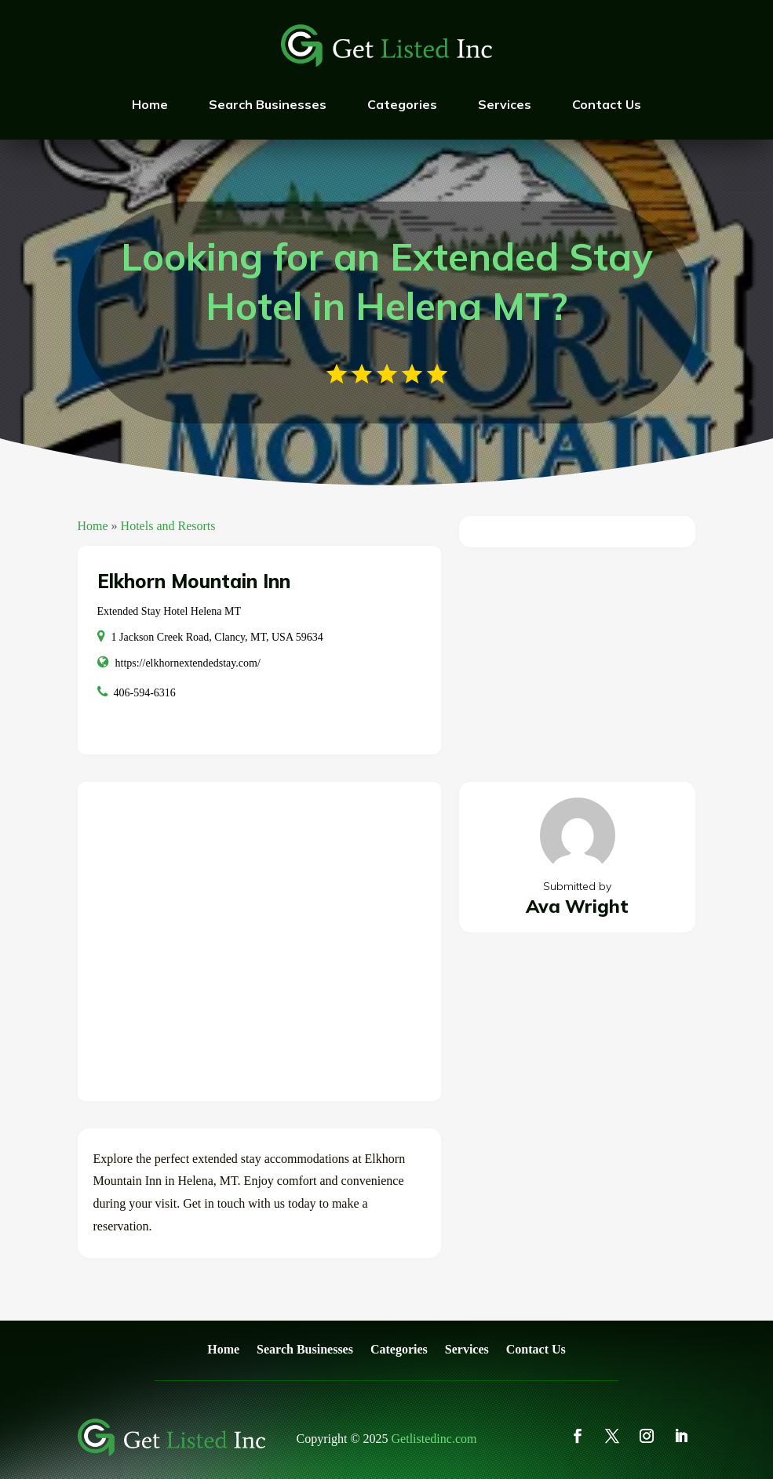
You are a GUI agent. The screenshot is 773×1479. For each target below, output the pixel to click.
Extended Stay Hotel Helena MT (169, 611)
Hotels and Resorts (168, 525)
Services (504, 104)
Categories (402, 104)
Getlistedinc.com (434, 1438)
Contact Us (606, 104)
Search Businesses (267, 104)
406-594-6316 (145, 693)
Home (150, 104)
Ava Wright (577, 906)
